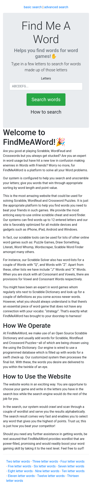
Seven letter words (71, 466)
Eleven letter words (21, 476)
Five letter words (19, 466)
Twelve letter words (51, 476)
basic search (33, 7)
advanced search (56, 7)
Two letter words (18, 461)
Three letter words (45, 461)
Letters (46, 78)
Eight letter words (20, 471)
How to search (46, 112)
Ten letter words (73, 471)
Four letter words (72, 461)
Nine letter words (47, 471)
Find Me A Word (46, 32)
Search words (46, 99)
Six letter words (45, 466)
